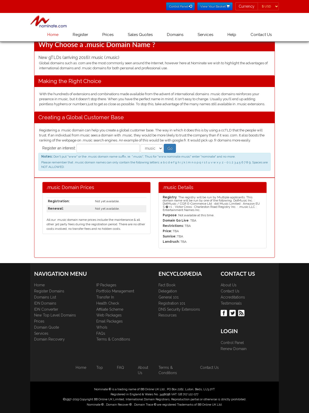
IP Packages (106, 285)
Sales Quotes (140, 34)
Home (52, 34)
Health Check (107, 303)
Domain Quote (46, 327)
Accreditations (233, 297)
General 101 (168, 297)
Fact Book (166, 285)
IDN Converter (46, 309)
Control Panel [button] (180, 6)
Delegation (167, 291)
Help (232, 34)
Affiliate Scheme (109, 309)
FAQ (120, 367)
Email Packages (109, 321)
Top (99, 367)
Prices (107, 34)
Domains (175, 34)
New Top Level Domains (55, 315)
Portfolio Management (115, 291)
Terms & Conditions (113, 339)
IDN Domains (45, 303)
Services (205, 34)
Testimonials (231, 303)
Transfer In (105, 297)
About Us (229, 285)
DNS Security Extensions (179, 309)
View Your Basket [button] (215, 6)
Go (169, 148)
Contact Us (261, 34)
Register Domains (49, 291)
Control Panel (232, 343)
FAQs (100, 333)
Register (80, 34)
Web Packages (109, 315)
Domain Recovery (49, 339)
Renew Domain (234, 349)
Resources (167, 315)
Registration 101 (171, 303)
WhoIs (101, 327)
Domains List (45, 297)
